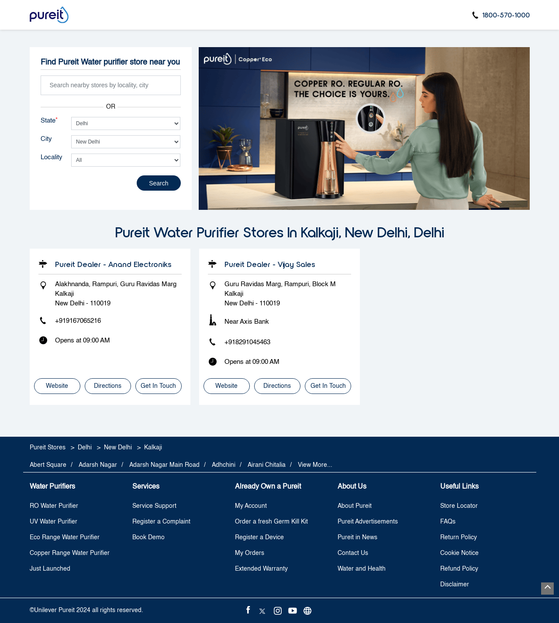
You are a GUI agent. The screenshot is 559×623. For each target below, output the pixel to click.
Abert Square (48, 465)
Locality (51, 157)
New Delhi (118, 448)
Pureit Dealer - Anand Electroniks (113, 264)
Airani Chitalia (267, 465)
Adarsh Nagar (98, 465)
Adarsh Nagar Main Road (164, 465)
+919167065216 (78, 321)
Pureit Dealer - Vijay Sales (269, 264)
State (49, 120)
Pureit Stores (48, 448)
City (46, 139)
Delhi (85, 448)
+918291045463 (247, 342)
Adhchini (223, 465)
